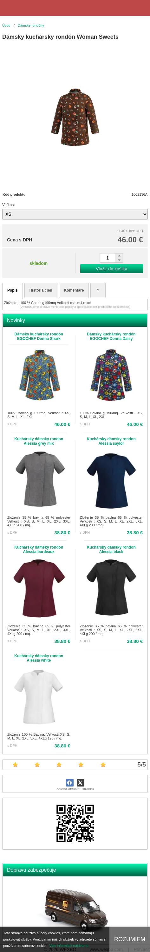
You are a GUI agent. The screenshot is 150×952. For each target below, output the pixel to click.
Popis (12, 290)
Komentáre (74, 290)
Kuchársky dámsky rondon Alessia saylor (111, 441)
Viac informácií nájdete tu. (69, 946)
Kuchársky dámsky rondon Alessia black (111, 549)
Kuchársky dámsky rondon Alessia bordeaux (38, 549)
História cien (40, 290)
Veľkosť (8, 205)
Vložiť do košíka (111, 268)
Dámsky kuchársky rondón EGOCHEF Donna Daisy (111, 336)
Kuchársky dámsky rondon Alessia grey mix (38, 441)
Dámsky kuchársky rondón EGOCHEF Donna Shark (39, 336)
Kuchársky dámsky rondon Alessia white (38, 658)
